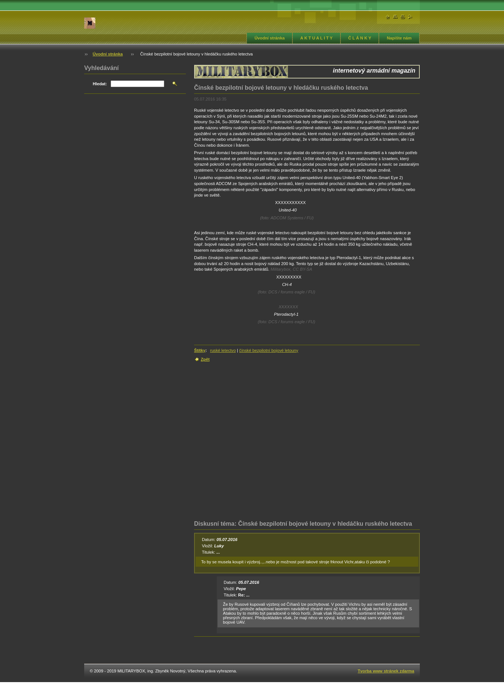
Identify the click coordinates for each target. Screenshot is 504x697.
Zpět (205, 359)
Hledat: (100, 84)
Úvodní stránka (269, 38)
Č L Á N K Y (359, 38)
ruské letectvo (223, 350)
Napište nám (399, 38)
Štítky (199, 350)
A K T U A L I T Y (316, 38)
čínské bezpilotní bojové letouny (268, 350)
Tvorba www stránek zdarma (386, 671)
